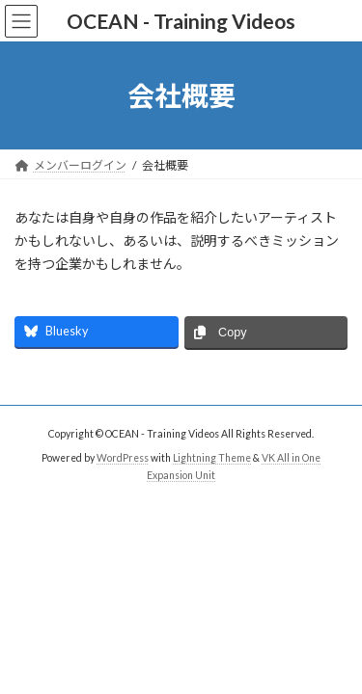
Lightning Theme (212, 458)
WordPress (123, 458)
